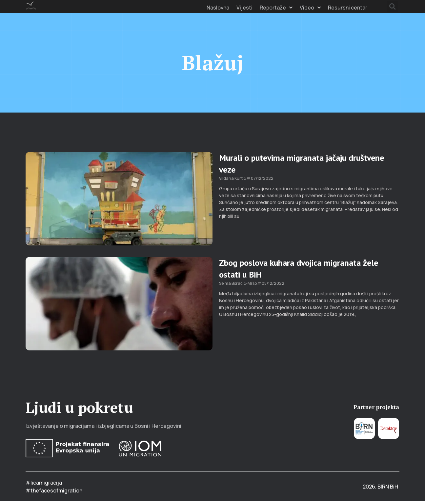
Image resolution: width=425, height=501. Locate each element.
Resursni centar (347, 7)
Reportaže (276, 7)
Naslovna (218, 7)
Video (310, 7)
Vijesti (244, 7)
